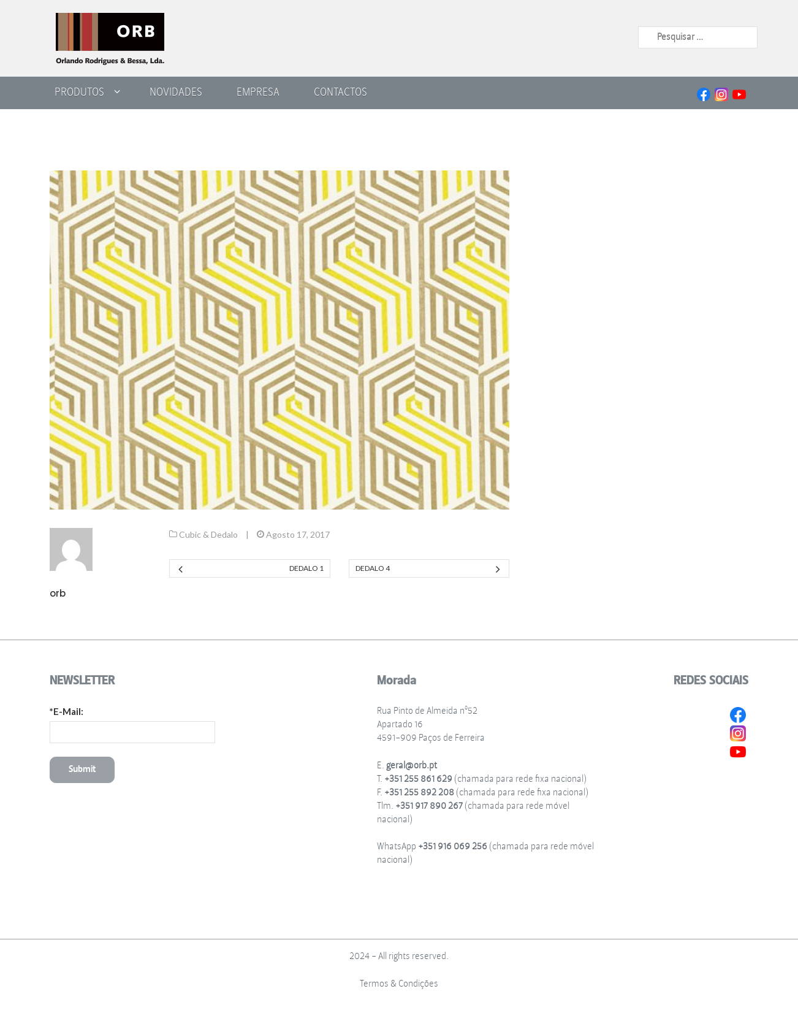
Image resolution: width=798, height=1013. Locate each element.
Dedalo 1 (306, 568)
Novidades (176, 92)
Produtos (79, 92)
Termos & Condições (399, 983)
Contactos (340, 92)
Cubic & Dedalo (208, 534)
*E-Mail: (66, 711)
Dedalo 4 (372, 568)
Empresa (258, 92)
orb (58, 593)
